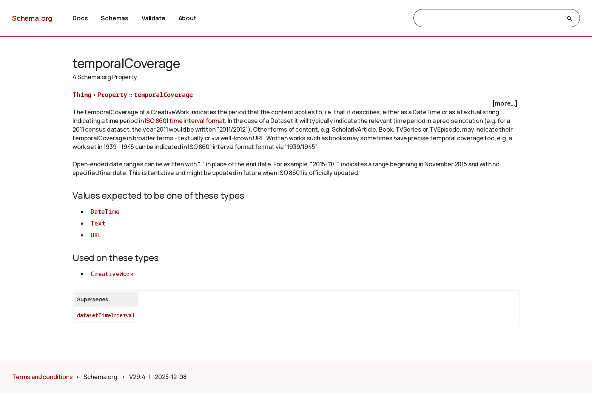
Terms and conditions (42, 377)
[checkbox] (296, 103)
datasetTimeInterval (106, 315)
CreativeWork (112, 274)
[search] (490, 18)
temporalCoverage (163, 95)
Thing (81, 95)
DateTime (105, 211)
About (187, 18)
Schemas (114, 18)
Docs (80, 18)
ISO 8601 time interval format (185, 121)
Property (112, 95)
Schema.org (32, 18)
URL (96, 235)
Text (98, 223)
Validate (153, 18)
